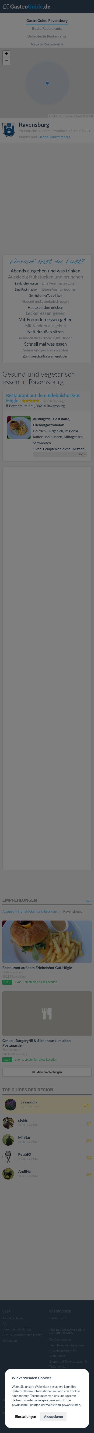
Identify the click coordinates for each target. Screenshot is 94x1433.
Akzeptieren (53, 1416)
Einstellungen (25, 1416)
